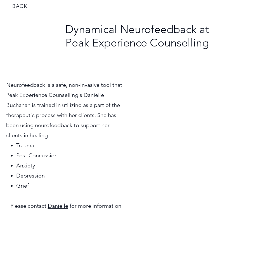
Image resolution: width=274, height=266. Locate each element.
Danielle (58, 205)
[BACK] (20, 6)
